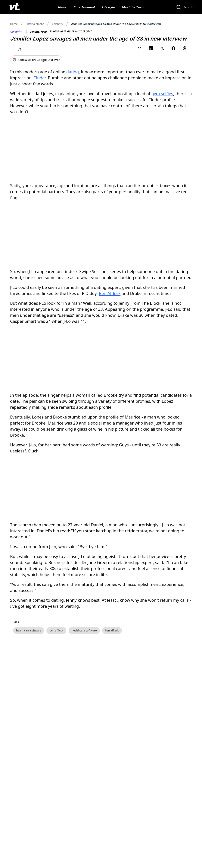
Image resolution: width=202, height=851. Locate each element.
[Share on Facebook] (173, 48)
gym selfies (162, 93)
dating (72, 71)
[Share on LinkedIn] (151, 48)
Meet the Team (133, 7)
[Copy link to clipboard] (139, 48)
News (62, 7)
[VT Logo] (14, 7)
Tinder (40, 77)
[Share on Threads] (185, 48)
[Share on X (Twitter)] (162, 48)
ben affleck (56, 630)
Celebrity (57, 24)
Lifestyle (108, 7)
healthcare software (28, 630)
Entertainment (84, 7)
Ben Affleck (110, 293)
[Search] (184, 7)
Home (14, 24)
